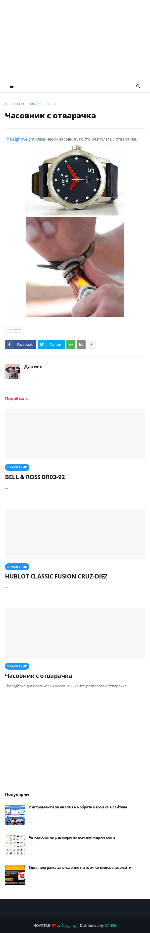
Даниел (33, 366)
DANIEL (111, 925)
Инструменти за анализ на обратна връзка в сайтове (78, 807)
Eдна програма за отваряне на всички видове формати (80, 867)
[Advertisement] (77, 40)
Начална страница (21, 103)
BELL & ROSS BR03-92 (35, 477)
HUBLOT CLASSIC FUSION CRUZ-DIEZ (56, 576)
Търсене (138, 86)
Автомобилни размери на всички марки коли (72, 837)
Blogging (68, 925)
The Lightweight (20, 139)
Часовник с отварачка (38, 675)
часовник (48, 103)
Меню (11, 86)
